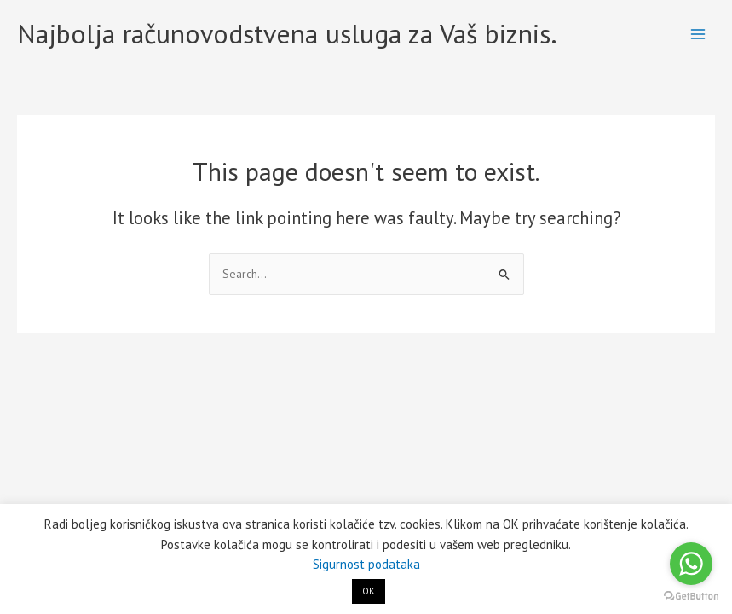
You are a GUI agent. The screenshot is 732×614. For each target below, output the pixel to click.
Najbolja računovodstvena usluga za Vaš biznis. (287, 33)
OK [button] (368, 591)
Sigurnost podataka (366, 564)
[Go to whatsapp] (691, 563)
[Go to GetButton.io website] (691, 596)
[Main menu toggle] (698, 34)
